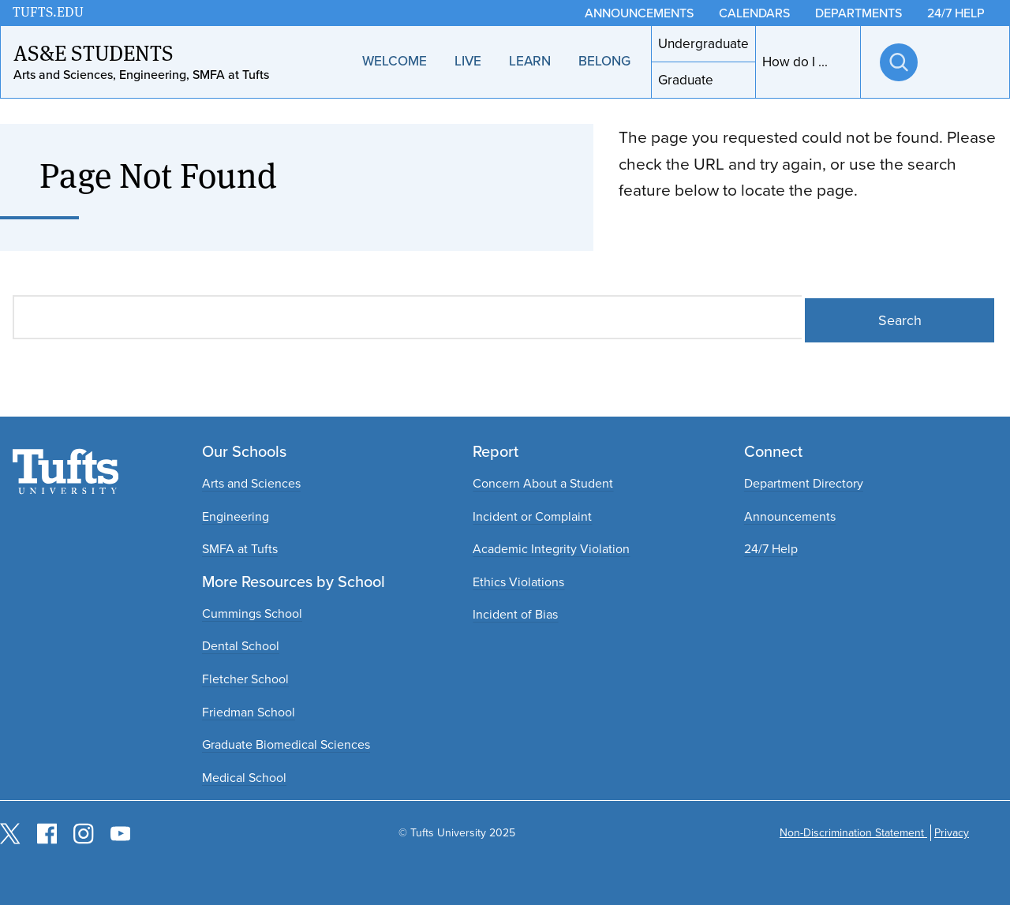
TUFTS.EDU (48, 12)
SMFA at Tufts (240, 549)
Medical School (244, 778)
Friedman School (248, 712)
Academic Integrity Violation (551, 549)
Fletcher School (245, 679)
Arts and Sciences (251, 483)
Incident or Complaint (532, 516)
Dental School (240, 646)
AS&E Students (93, 53)
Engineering (235, 516)
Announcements (790, 516)
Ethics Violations (518, 582)
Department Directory (803, 483)
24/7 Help (771, 549)
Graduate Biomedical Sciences (286, 744)
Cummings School (252, 613)
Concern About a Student (543, 483)
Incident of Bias (515, 614)
